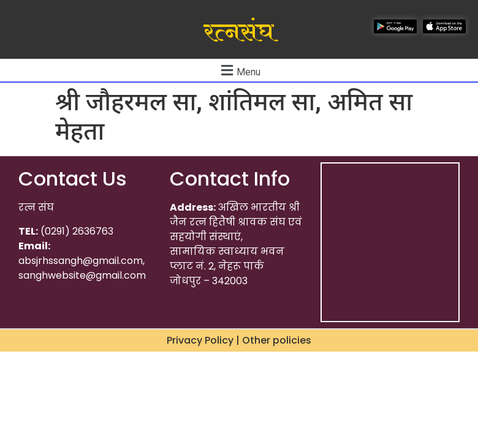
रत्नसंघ (238, 32)
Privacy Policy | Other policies (239, 340)
